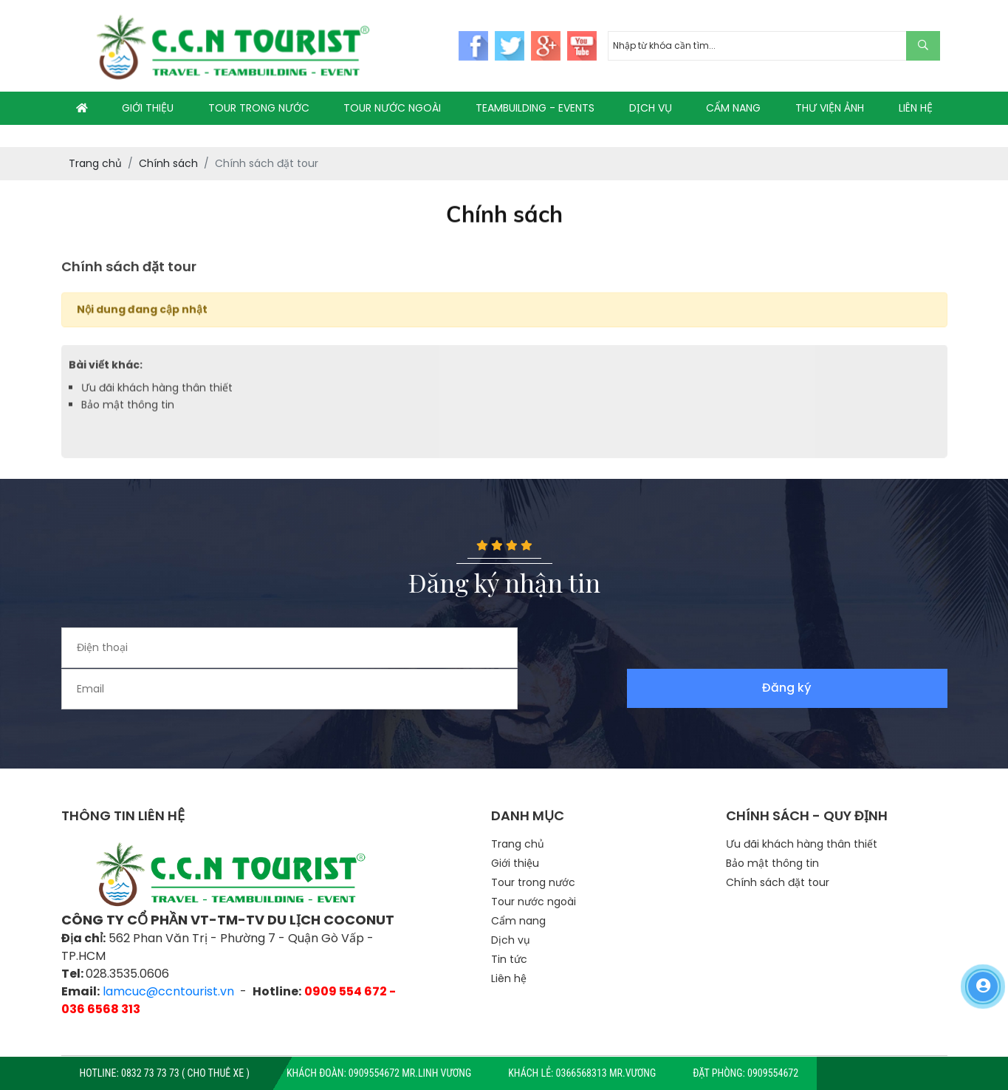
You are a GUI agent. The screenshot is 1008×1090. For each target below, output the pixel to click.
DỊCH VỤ (650, 108)
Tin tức (509, 918)
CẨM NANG (733, 108)
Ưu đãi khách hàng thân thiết (157, 394)
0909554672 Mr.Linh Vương (410, 1073)
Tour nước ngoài (533, 861)
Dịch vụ (510, 899)
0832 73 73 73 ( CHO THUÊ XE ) (185, 1073)
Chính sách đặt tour (777, 841)
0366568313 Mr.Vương (606, 1073)
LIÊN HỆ (916, 108)
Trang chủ (517, 803)
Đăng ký (899, 647)
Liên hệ (509, 937)
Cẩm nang (518, 880)
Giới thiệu (515, 822)
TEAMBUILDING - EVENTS (535, 108)
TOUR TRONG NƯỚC (258, 108)
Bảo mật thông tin (127, 411)
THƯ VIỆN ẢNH (829, 108)
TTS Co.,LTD (548, 1035)
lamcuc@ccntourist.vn (168, 949)
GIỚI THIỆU (148, 108)
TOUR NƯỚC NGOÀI (392, 108)
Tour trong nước (533, 841)
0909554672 (772, 1073)
